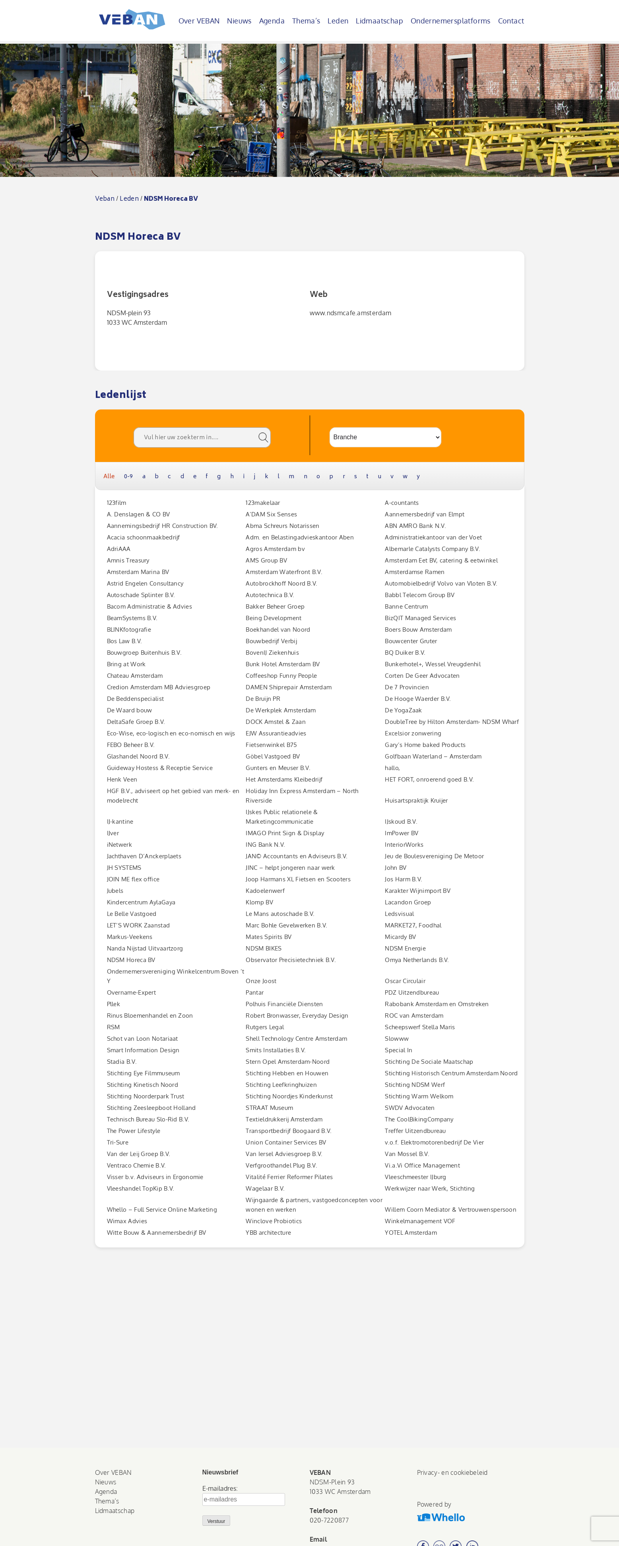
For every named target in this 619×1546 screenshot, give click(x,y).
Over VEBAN (199, 20)
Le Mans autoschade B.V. (280, 914)
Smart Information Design (143, 1050)
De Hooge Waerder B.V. (418, 698)
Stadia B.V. (122, 1061)
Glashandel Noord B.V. (138, 756)
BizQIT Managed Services (420, 618)
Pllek (113, 1004)
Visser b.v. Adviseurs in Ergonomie (155, 1177)
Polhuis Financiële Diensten (284, 1004)
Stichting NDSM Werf (415, 1084)
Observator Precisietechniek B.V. (291, 960)
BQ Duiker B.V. (405, 652)
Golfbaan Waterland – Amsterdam (433, 756)
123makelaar (263, 502)
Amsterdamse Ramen (414, 572)
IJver (113, 833)
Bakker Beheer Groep (275, 606)
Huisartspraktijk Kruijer (416, 800)
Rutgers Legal (265, 1027)
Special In (398, 1050)
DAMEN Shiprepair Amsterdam (289, 687)
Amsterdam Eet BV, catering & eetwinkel (441, 560)
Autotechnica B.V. (270, 595)
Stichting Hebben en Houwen (287, 1073)
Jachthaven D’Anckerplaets (144, 856)
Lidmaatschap (379, 20)
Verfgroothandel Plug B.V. (281, 1165)
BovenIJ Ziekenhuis (272, 652)
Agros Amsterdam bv (275, 549)
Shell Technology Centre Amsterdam (296, 1038)
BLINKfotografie (129, 629)
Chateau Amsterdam (135, 675)
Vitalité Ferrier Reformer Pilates (289, 1177)
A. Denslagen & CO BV (138, 514)
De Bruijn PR (263, 698)
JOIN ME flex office (133, 879)
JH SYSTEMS (124, 867)
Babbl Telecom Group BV (419, 595)
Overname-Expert (131, 992)
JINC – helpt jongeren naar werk (290, 867)
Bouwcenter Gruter (411, 641)
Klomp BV (259, 902)
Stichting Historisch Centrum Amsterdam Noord (451, 1073)
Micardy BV (400, 937)
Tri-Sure (117, 1142)
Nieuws (239, 20)
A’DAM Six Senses (271, 514)
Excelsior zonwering (413, 733)
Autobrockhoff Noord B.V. (281, 583)
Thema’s (306, 20)
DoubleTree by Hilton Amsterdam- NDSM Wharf (452, 721)
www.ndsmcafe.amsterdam (351, 313)
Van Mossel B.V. (407, 1154)
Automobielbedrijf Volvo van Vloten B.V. (441, 583)
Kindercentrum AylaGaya (141, 902)
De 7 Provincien (407, 687)
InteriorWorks (404, 844)
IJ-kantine (120, 821)
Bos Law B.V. (124, 641)
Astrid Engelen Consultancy (145, 583)
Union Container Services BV (286, 1142)
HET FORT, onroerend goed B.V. (429, 779)
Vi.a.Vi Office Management (422, 1165)
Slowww (397, 1038)
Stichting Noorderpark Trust (145, 1096)
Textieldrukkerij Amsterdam (284, 1119)
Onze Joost (261, 981)
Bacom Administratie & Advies (149, 606)
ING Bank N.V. (265, 844)
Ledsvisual (399, 914)
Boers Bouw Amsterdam (418, 629)
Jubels (115, 890)
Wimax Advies (127, 1221)
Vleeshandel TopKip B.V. (141, 1188)
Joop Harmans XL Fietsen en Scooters (298, 879)
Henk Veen (122, 779)
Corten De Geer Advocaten (422, 675)
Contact (511, 20)
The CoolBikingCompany (419, 1119)
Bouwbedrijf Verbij (271, 641)
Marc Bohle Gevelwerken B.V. (286, 925)
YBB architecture (268, 1232)
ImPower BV (401, 833)
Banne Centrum (406, 606)
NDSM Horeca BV (131, 960)
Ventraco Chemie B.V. (136, 1165)
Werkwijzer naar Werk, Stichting (430, 1188)
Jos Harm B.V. (403, 879)
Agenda (272, 20)
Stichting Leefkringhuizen (281, 1084)
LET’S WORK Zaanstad (138, 925)
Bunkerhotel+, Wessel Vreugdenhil (433, 664)
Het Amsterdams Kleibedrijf (284, 779)
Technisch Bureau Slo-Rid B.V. (148, 1119)
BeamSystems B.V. (132, 618)
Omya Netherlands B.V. (417, 960)
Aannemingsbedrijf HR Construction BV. (162, 526)
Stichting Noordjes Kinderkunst (289, 1096)
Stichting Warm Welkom (419, 1096)
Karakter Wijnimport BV (417, 890)
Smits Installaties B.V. (276, 1050)
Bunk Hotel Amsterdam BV (283, 664)
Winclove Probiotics (274, 1221)
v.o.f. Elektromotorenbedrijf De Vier (434, 1142)
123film (116, 502)
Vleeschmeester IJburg (415, 1177)
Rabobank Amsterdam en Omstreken (437, 1004)
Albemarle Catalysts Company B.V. (432, 549)
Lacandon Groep (408, 902)
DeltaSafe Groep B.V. (136, 721)
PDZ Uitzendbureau (412, 992)
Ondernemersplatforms (451, 20)
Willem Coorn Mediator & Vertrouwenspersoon (450, 1209)
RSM (113, 1027)
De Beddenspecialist (135, 698)
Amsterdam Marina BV (138, 572)
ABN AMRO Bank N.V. (415, 526)
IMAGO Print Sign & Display (285, 833)
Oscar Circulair (405, 981)
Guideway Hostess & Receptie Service (160, 768)
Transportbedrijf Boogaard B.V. (289, 1131)
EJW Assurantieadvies (276, 733)
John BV (395, 867)
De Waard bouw (129, 710)
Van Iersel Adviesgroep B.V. (284, 1154)
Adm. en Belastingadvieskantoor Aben (300, 537)
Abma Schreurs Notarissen (282, 526)
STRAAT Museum (269, 1107)
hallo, (392, 768)
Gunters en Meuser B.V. (278, 768)
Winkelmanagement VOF (420, 1221)
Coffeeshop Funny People (281, 675)
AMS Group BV (266, 560)
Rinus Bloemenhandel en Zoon (150, 1015)
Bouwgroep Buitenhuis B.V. (144, 652)
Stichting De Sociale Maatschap (429, 1061)
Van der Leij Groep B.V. (139, 1154)
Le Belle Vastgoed (132, 914)
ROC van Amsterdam (414, 1015)
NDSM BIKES (263, 948)
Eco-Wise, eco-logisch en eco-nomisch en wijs (171, 733)
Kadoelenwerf (265, 890)
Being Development (273, 618)
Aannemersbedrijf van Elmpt (424, 514)
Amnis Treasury (128, 560)
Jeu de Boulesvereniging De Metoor (434, 856)
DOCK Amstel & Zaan (275, 721)
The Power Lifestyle (134, 1131)
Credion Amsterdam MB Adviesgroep (159, 687)
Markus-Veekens (130, 937)
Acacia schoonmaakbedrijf (143, 537)
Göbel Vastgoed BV (273, 756)
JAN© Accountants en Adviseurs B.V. (296, 856)
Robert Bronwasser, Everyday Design (297, 1015)
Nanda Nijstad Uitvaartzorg (145, 948)
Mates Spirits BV (268, 937)
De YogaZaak (403, 710)
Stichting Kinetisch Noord (143, 1084)
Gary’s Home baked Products (425, 745)
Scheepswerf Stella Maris (420, 1027)
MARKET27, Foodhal (413, 925)
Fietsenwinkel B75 (271, 745)
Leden (338, 20)
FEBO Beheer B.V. (131, 745)
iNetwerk (119, 844)
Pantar (255, 992)
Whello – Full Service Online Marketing (162, 1209)
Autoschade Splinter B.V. (141, 595)
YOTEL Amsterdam (411, 1232)
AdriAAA (119, 549)
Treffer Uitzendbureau (415, 1131)
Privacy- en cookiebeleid (452, 1472)
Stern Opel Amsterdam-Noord (288, 1061)
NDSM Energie (405, 948)
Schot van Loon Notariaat (142, 1038)
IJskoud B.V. (401, 821)
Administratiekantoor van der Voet (433, 537)
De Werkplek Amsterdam (281, 710)
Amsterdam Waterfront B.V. (284, 572)
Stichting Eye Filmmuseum (143, 1073)
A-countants (402, 502)
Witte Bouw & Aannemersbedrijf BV (156, 1232)
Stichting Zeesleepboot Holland (151, 1107)
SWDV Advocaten (410, 1107)
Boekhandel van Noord (278, 629)
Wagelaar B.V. (265, 1188)
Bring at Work (126, 664)
